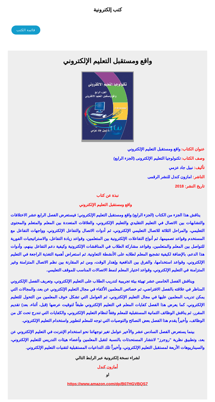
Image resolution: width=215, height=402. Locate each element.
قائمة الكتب (25, 30)
